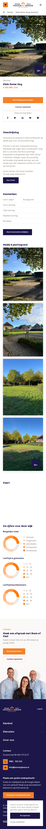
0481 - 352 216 (12, 761)
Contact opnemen (23, 107)
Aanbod (7, 723)
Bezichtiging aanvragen (23, 100)
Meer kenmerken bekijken (17, 232)
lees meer (11, 180)
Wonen (10, 12)
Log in (38, 709)
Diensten (8, 731)
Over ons (8, 740)
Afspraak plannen (14, 651)
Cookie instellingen (17, 822)
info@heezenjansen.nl (16, 767)
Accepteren (25, 816)
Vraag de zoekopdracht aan (18, 795)
